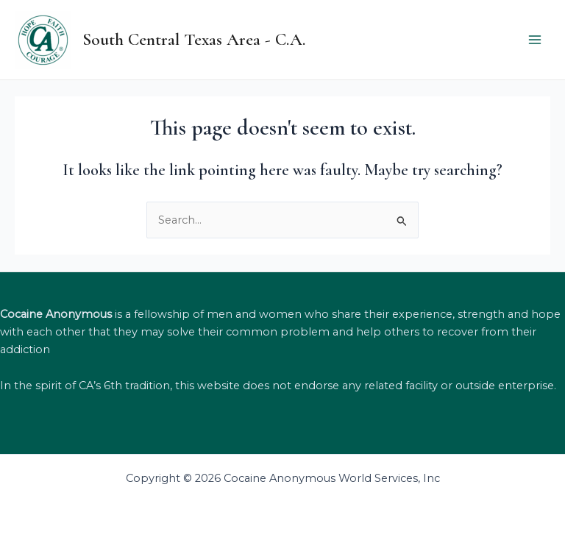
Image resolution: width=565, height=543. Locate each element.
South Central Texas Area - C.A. (193, 39)
